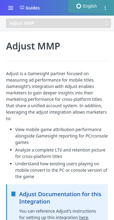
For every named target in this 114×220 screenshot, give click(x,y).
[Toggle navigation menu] (10, 7)
